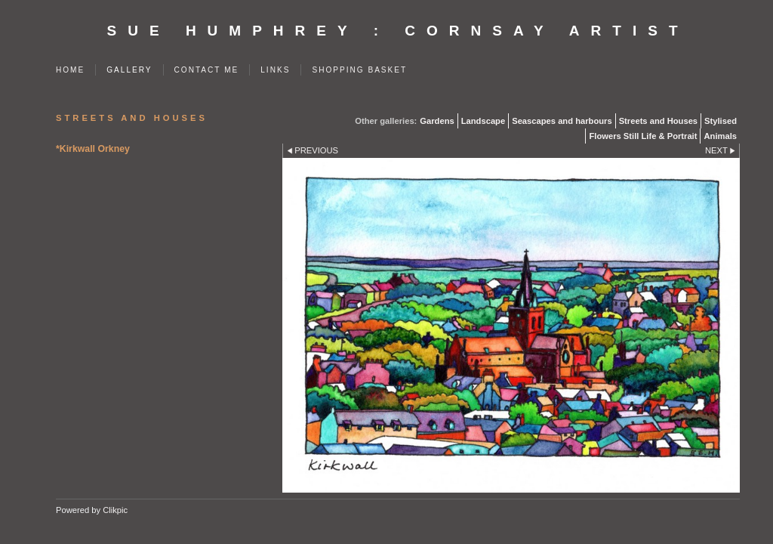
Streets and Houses (658, 120)
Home (70, 70)
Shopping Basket (359, 70)
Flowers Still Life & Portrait (643, 136)
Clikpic (115, 510)
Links (275, 70)
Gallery (129, 70)
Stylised (720, 120)
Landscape (483, 120)
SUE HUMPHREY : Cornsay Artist (398, 31)
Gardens (437, 120)
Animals (720, 136)
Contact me (206, 70)
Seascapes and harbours (561, 120)
